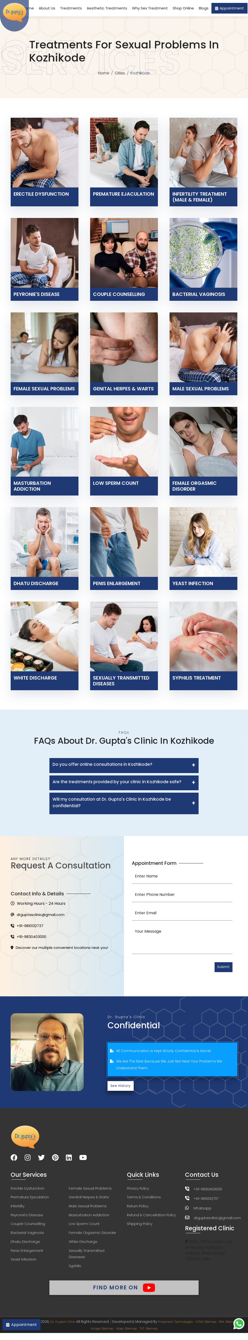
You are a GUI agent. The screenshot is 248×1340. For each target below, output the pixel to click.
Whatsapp (202, 1210)
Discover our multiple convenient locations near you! (63, 950)
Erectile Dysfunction (27, 1190)
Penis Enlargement (27, 1254)
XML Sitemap (83, 1335)
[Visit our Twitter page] (41, 1160)
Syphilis (75, 1270)
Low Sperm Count (84, 1226)
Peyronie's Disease (27, 1217)
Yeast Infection (23, 1263)
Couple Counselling (28, 1226)
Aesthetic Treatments (107, 8)
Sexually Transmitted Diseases (86, 1258)
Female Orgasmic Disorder (92, 1236)
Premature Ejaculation (30, 1199)
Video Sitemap (139, 1335)
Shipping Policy (139, 1226)
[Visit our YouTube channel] (83, 1160)
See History (121, 1087)
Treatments (71, 8)
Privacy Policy (138, 1190)
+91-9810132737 (28, 927)
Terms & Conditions (144, 1199)
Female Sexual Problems (90, 1190)
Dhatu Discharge (25, 1245)
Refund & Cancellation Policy (151, 1217)
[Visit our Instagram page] (28, 1160)
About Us (47, 8)
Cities (120, 73)
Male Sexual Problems (88, 1208)
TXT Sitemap (165, 1335)
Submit (222, 968)
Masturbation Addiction (89, 1217)
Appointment (229, 8)
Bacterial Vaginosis (27, 1236)
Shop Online (183, 8)
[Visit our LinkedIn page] (69, 1160)
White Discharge (83, 1245)
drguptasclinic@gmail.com (39, 915)
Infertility (17, 1208)
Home (103, 73)
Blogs (204, 8)
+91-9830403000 (30, 938)
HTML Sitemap (222, 1328)
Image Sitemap (110, 1335)
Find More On (124, 1292)
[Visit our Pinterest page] (55, 1160)
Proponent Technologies (186, 1328)
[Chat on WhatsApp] (239, 1323)
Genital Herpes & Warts (89, 1199)
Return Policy (137, 1208)
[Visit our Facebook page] (14, 1160)
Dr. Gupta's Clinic (68, 1328)
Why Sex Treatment (150, 8)
